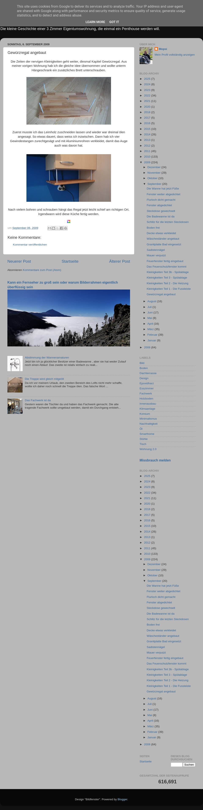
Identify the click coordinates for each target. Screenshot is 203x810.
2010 (147, 156)
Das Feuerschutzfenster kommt (167, 266)
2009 (147, 162)
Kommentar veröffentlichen (30, 244)
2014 (147, 134)
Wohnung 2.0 (148, 449)
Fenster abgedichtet (159, 205)
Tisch (143, 444)
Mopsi (163, 49)
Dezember (154, 167)
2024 (147, 84)
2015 (147, 128)
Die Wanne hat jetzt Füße (163, 188)
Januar (152, 340)
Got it (114, 22)
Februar (152, 334)
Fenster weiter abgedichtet (163, 194)
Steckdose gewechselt (161, 211)
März (151, 329)
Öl (141, 428)
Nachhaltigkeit (149, 423)
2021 (147, 101)
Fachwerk (146, 393)
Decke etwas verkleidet (161, 233)
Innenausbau (148, 403)
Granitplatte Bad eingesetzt (164, 244)
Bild (142, 363)
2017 (147, 117)
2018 (147, 112)
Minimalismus (148, 418)
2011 (147, 151)
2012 (147, 145)
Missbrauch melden (155, 460)
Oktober (152, 178)
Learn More (95, 22)
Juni (150, 312)
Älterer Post (119, 261)
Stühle (144, 439)
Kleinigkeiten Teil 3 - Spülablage (167, 277)
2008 (147, 347)
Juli (149, 307)
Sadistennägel (156, 249)
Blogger (122, 799)
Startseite (70, 261)
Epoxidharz (147, 383)
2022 (147, 95)
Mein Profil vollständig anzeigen (175, 54)
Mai (150, 318)
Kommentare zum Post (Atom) (42, 270)
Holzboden (146, 398)
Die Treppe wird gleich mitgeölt (44, 378)
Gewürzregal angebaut (161, 294)
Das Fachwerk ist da (38, 400)
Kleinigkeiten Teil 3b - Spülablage (168, 272)
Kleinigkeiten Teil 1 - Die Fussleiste (169, 288)
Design (144, 378)
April (150, 323)
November (154, 172)
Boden (144, 368)
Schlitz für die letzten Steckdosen (168, 222)
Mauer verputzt (156, 255)
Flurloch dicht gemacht (161, 199)
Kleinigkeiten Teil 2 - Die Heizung (167, 283)
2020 (147, 106)
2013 (147, 139)
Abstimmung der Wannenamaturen (47, 357)
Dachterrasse (148, 373)
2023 (147, 90)
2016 (147, 123)
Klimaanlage (147, 408)
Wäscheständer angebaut (163, 238)
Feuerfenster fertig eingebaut (165, 261)
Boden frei (153, 227)
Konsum (145, 413)
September (154, 183)
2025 (147, 78)
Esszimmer (147, 388)
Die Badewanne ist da (160, 216)
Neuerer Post (19, 261)
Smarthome (147, 433)
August (152, 301)
